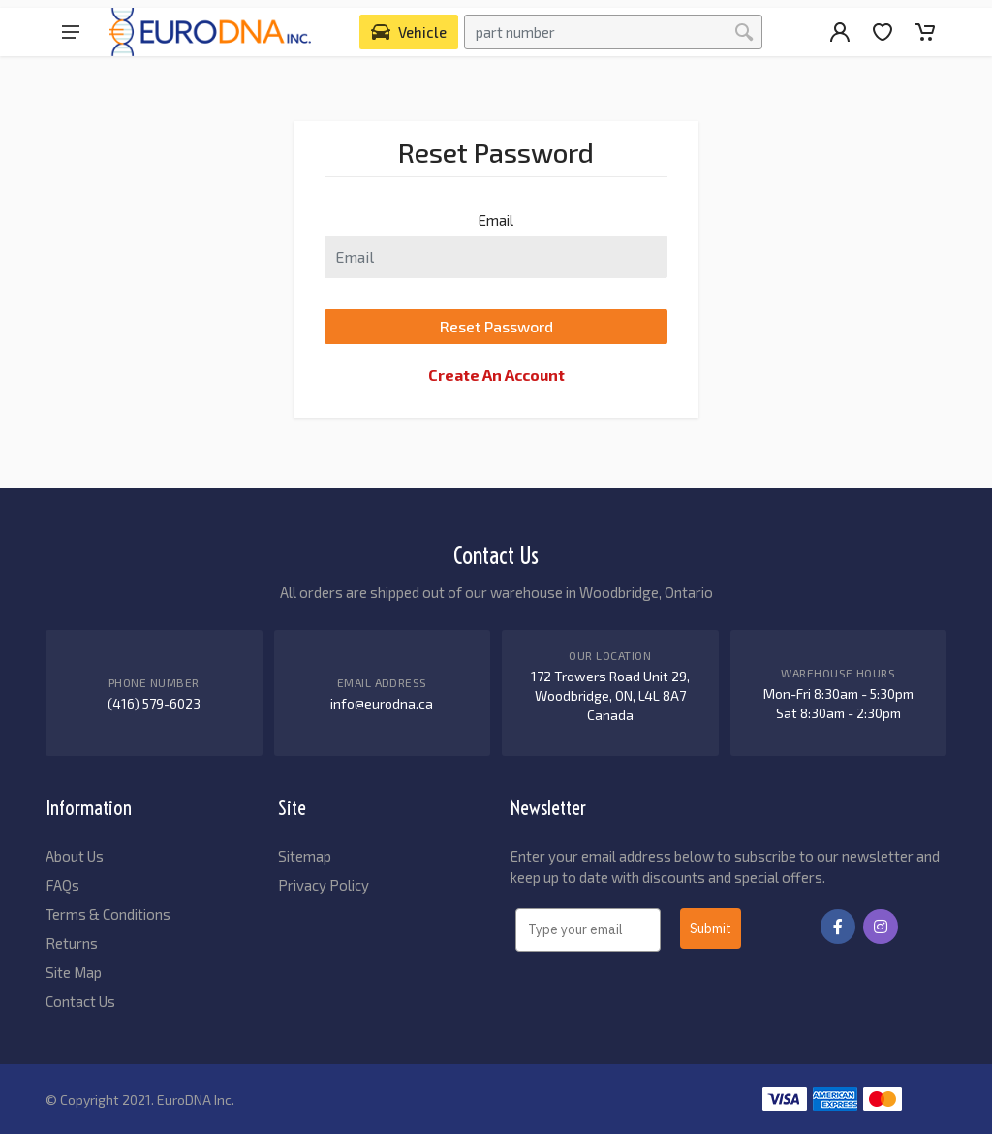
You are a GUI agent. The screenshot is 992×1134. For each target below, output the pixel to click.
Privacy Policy (323, 885)
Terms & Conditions (108, 914)
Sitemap (304, 856)
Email (496, 220)
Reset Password (496, 326)
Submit (710, 928)
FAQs (62, 885)
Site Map (74, 972)
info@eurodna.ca (381, 703)
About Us (75, 856)
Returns (72, 943)
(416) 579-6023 (154, 703)
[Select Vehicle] (408, 32)
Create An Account (496, 374)
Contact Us (80, 1001)
